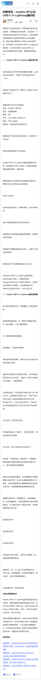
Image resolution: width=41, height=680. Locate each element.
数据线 (21, 22)
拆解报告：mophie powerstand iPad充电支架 (20, 643)
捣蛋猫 (9, 20)
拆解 (16, 22)
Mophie (8, 674)
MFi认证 (18, 674)
